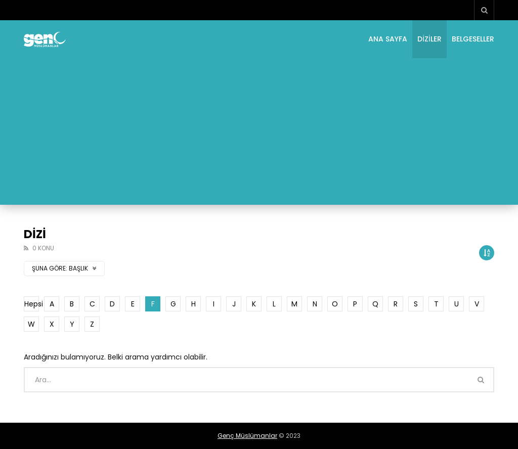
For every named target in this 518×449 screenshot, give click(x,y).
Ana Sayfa (387, 39)
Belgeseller (473, 39)
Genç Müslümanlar (247, 435)
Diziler (429, 39)
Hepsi (31, 304)
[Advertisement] (259, 134)
